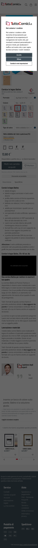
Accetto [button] (19, 55)
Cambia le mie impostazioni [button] (19, 63)
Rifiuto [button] (19, 59)
